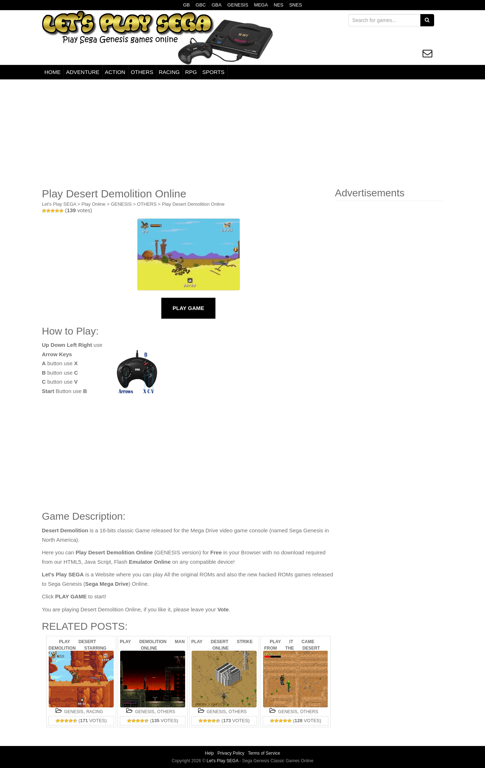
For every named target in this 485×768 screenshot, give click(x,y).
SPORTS (213, 72)
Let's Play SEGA (59, 204)
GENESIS (237, 5)
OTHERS (142, 72)
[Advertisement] (242, 133)
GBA (216, 5)
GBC (201, 5)
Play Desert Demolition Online (193, 204)
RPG (191, 72)
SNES (295, 5)
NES (279, 5)
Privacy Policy (230, 753)
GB (186, 5)
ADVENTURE (83, 72)
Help (209, 753)
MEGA (261, 5)
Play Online (93, 204)
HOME (52, 72)
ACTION (115, 72)
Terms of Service (264, 753)
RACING (169, 72)
